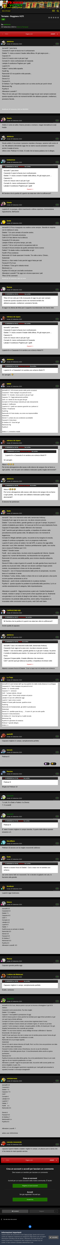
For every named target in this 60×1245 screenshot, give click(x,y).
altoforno (7, 24)
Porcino (10, 771)
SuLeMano (11, 841)
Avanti (53, 34)
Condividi (15, 1211)
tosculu (9, 750)
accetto (53, 1237)
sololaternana (12, 1078)
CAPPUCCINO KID (14, 610)
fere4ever (10, 886)
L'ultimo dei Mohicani (15, 974)
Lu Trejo (10, 677)
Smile (9, 221)
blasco (9, 902)
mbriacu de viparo (13, 317)
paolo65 (10, 734)
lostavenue (11, 160)
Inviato (14, 44)
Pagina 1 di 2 (29, 34)
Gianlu (9, 118)
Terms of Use (28, 1234)
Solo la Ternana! (22, 27)
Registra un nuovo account (30, 1185)
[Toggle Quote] (4, 166)
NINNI (9, 384)
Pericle (9, 287)
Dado (9, 511)
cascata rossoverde (14, 1142)
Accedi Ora (30, 1199)
